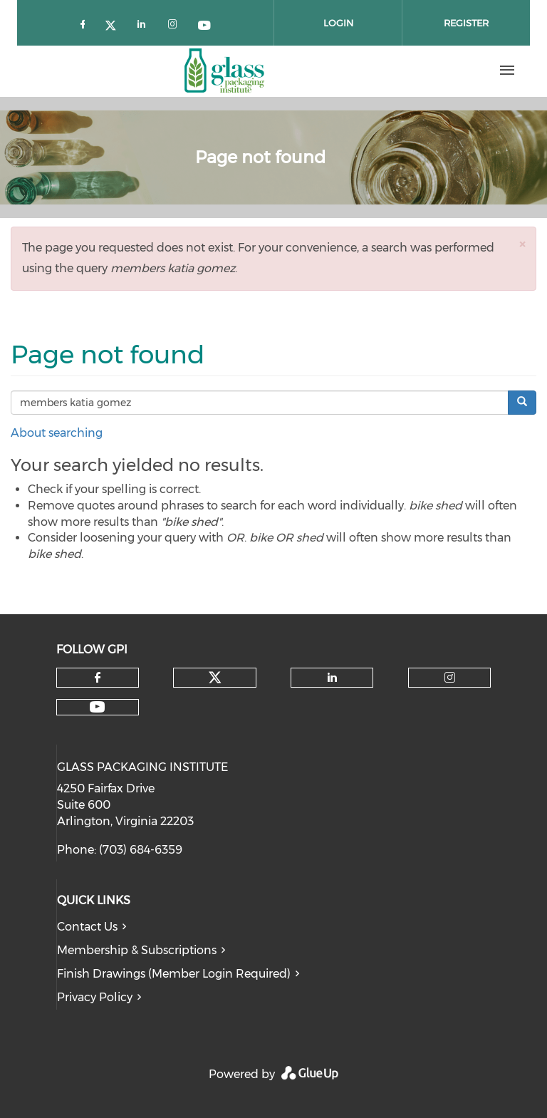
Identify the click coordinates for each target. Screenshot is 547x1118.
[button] (522, 244)
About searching (57, 433)
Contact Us (87, 926)
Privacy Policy (94, 997)
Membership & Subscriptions (137, 950)
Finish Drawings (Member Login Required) (174, 973)
